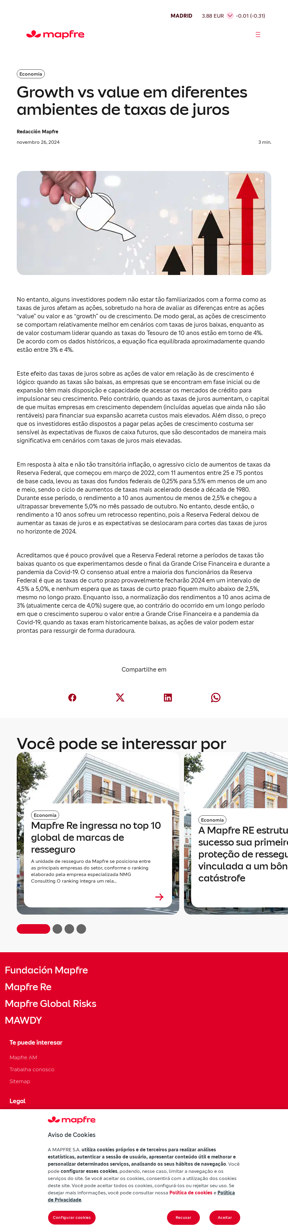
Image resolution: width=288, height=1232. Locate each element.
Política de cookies (190, 1193)
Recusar (184, 1217)
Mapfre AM (23, 1057)
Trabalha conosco (32, 1069)
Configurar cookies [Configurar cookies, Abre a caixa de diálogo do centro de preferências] (72, 1217)
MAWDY (23, 1020)
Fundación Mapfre (46, 970)
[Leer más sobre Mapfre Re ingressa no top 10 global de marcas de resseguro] (98, 897)
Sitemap (20, 1081)
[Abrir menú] (258, 34)
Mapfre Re (28, 987)
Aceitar (225, 1217)
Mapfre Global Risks (50, 1004)
